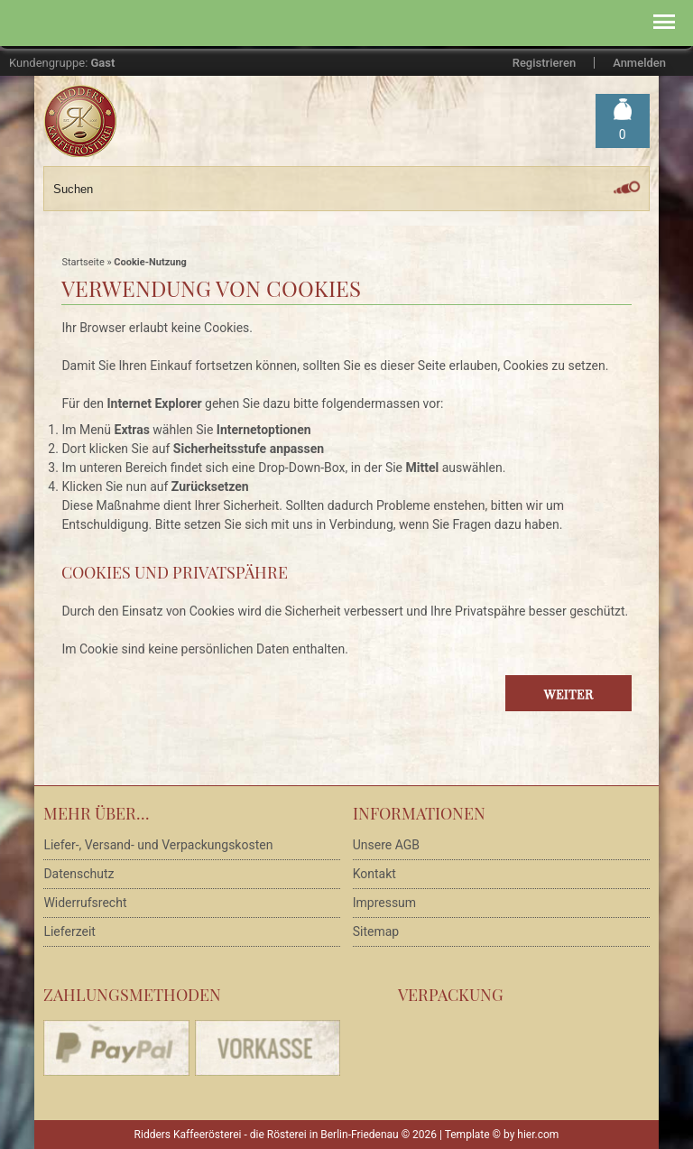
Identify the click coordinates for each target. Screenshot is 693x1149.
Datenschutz (78, 873)
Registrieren (544, 62)
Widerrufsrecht (84, 902)
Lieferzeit (69, 931)
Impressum (384, 902)
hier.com (538, 1134)
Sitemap (376, 931)
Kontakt (374, 873)
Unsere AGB (386, 845)
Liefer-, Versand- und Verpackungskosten (158, 845)
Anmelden (639, 62)
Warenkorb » (623, 134)
